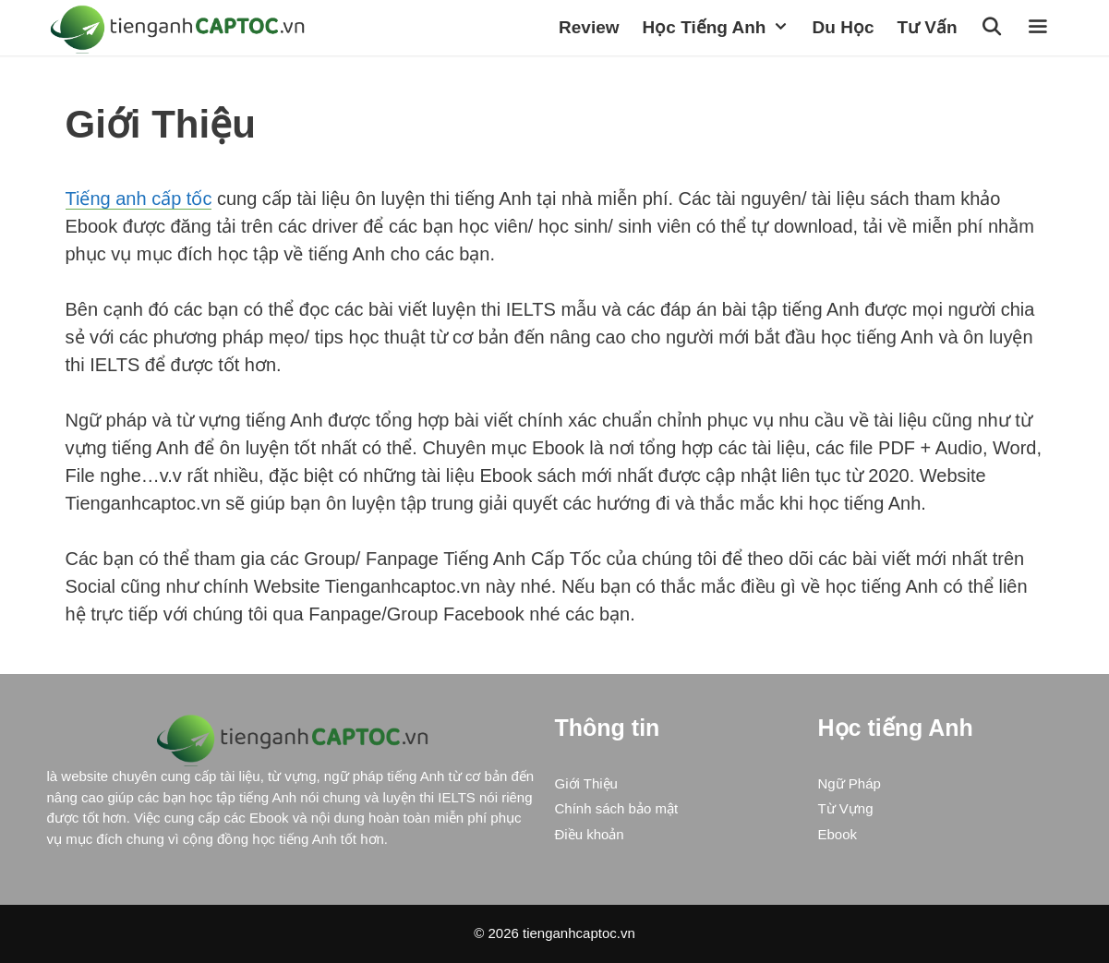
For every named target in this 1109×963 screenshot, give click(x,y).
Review (589, 27)
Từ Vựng (846, 808)
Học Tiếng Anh (723, 27)
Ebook (838, 834)
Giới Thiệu (586, 783)
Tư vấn (927, 27)
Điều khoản (589, 834)
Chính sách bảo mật (617, 808)
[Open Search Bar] (994, 27)
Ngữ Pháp (849, 783)
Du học (843, 27)
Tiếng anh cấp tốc (139, 198)
